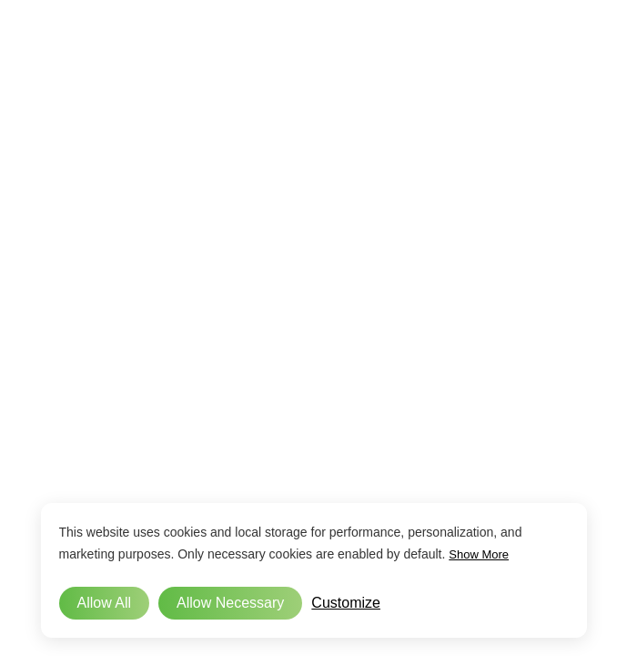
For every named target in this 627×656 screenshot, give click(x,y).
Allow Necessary (230, 602)
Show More (479, 554)
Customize (345, 602)
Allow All (104, 602)
